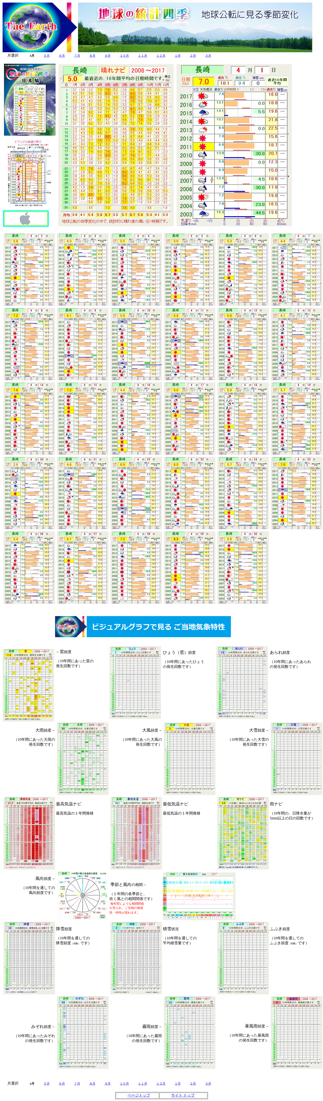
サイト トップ (183, 1095)
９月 (108, 55)
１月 (178, 55)
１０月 (124, 55)
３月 (208, 55)
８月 (92, 55)
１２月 (160, 55)
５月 (47, 55)
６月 (62, 55)
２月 (193, 55)
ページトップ (139, 1095)
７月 (77, 55)
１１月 (142, 55)
